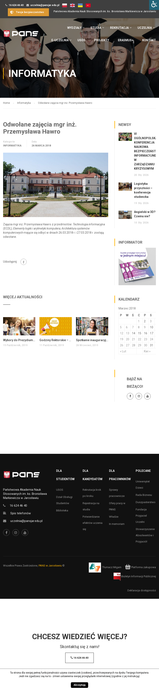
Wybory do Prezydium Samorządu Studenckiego (19, 340)
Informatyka (12, 145)
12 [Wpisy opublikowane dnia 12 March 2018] (121, 333)
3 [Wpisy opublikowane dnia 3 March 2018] (151, 321)
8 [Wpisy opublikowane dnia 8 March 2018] (139, 327)
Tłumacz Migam (111, 567)
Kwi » (147, 351)
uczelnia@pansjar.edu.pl (44, 5)
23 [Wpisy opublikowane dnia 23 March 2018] (145, 339)
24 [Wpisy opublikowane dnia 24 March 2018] (151, 339)
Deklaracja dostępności (141, 590)
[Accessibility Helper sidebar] (154, 5)
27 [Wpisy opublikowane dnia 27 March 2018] (127, 345)
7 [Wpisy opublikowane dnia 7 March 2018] (133, 327)
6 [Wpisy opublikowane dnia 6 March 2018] (127, 327)
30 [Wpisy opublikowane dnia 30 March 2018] (145, 345)
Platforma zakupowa (140, 567)
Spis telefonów (20, 513)
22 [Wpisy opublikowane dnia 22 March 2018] (139, 339)
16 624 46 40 (16, 5)
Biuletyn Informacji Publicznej (135, 576)
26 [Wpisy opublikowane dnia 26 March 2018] (121, 345)
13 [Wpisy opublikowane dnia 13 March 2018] (127, 333)
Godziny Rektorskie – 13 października (55, 340)
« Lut (123, 351)
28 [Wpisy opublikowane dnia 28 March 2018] (133, 345)
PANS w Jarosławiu (50, 565)
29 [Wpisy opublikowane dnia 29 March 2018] (139, 345)
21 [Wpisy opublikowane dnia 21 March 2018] (133, 339)
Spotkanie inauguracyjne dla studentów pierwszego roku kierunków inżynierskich (92, 340)
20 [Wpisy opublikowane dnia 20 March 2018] (127, 339)
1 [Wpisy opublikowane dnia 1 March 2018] (139, 321)
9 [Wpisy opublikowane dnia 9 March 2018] (145, 327)
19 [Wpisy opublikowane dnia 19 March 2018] (121, 339)
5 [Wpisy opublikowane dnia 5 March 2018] (121, 327)
